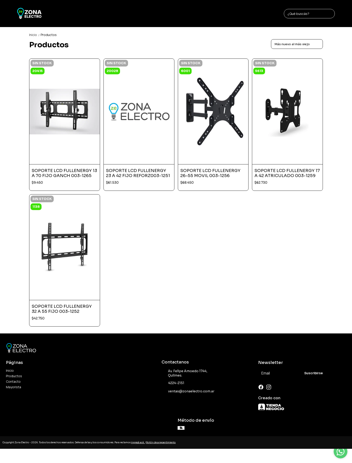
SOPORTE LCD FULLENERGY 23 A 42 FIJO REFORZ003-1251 (138, 173)
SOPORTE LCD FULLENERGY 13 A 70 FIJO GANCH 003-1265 (64, 173)
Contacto (13, 381)
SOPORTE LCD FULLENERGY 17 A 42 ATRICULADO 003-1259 (287, 173)
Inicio (35, 35)
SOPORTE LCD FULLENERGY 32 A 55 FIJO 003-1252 (62, 309)
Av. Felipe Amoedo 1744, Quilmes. (184, 373)
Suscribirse (313, 373)
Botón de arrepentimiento (161, 442)
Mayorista (13, 387)
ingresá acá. (138, 442)
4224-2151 (173, 383)
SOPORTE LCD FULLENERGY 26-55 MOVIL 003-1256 (210, 173)
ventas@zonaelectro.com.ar (188, 391)
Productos (49, 35)
